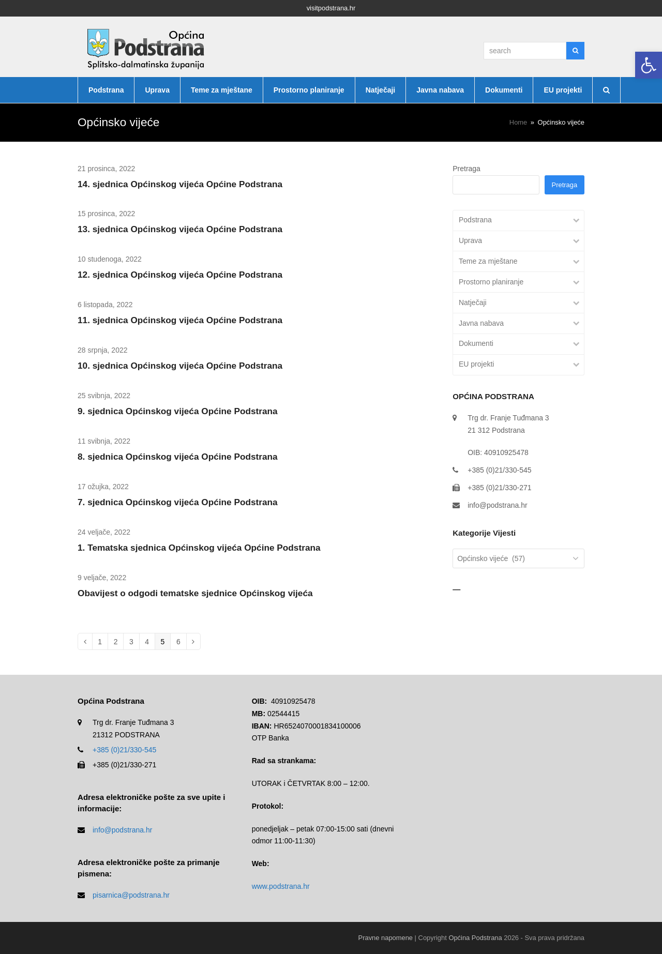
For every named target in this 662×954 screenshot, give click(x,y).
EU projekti (476, 364)
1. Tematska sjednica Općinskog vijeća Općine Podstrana (199, 547)
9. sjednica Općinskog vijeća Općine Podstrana (178, 411)
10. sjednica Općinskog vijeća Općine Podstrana (180, 365)
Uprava (470, 240)
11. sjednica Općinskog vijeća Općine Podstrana (180, 320)
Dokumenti (476, 343)
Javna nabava (481, 323)
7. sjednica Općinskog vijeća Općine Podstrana (178, 502)
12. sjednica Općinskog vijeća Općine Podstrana (180, 274)
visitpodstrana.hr (331, 8)
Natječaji (473, 302)
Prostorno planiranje (491, 282)
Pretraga (466, 168)
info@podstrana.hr (497, 505)
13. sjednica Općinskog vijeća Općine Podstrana (180, 229)
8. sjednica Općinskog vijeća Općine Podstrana (178, 456)
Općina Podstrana (475, 938)
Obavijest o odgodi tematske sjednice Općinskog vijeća (195, 593)
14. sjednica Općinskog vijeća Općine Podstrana (180, 184)
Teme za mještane (488, 261)
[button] (648, 65)
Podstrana (475, 220)
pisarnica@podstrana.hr (131, 895)
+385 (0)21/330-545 (124, 750)
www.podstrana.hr (281, 886)
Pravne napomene (385, 938)
